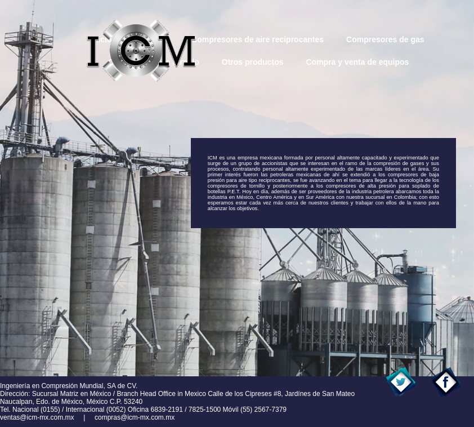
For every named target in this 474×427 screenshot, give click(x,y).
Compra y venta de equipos (357, 61)
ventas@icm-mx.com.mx (37, 417)
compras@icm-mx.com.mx (135, 417)
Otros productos (253, 61)
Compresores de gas (385, 39)
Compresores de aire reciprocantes (257, 39)
